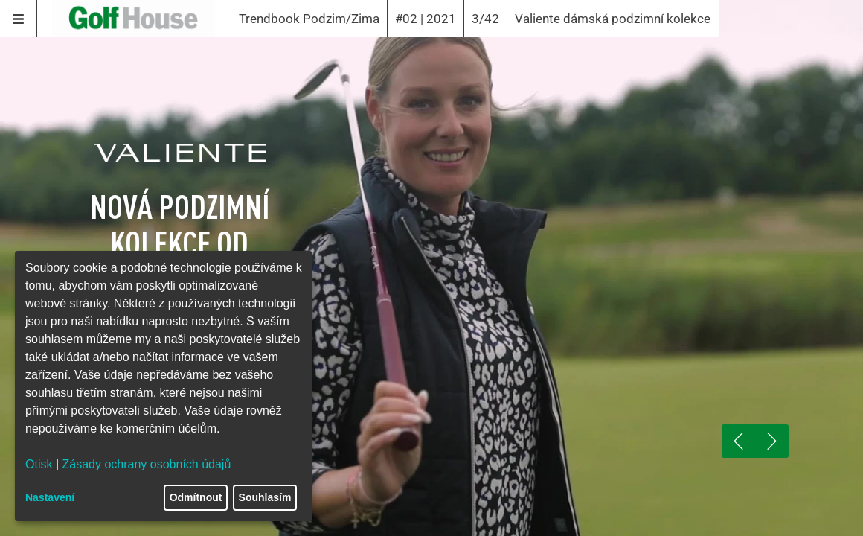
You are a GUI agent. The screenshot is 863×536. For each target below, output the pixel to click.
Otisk (38, 464)
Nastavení (49, 497)
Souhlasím (265, 497)
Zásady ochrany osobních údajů (146, 464)
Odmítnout (196, 497)
